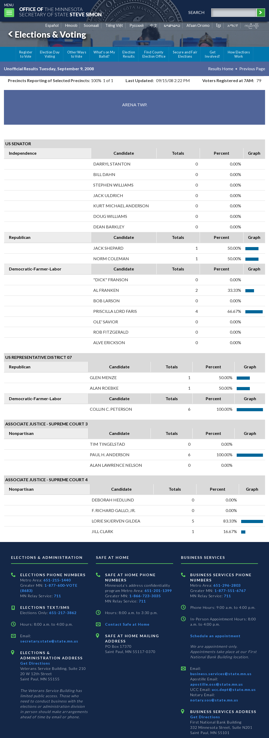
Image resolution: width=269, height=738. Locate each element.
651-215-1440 (57, 580)
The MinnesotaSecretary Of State (60, 11)
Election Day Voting (50, 54)
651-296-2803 (227, 585)
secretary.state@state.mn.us (49, 641)
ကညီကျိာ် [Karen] (252, 25)
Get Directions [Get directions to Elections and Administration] (35, 663)
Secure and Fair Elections (185, 54)
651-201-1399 (158, 590)
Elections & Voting (46, 34)
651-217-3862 (62, 612)
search (196, 12)
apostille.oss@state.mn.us (216, 684)
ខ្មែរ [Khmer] (218, 25)
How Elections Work (239, 54)
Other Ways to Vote (76, 54)
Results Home (220, 68)
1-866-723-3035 (145, 596)
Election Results (128, 54)
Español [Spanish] (52, 25)
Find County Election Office (153, 54)
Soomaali (91, 25)
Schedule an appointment (215, 636)
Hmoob (71, 25)
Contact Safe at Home (127, 624)
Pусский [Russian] (137, 25)
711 (57, 596)
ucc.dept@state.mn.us (233, 689)
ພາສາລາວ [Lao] (172, 25)
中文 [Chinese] (153, 25)
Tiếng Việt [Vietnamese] (114, 25)
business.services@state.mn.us (221, 673)
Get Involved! (212, 54)
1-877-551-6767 (230, 590)
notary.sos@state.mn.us (214, 700)
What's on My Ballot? (104, 54)
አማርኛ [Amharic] (232, 25)
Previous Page (252, 68)
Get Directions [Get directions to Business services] (205, 717)
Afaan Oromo (198, 25)
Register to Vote (26, 54)
